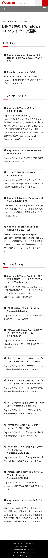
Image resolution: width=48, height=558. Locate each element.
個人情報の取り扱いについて (24, 549)
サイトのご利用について (24, 546)
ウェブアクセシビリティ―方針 (24, 552)
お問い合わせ (18, 543)
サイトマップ (30, 543)
